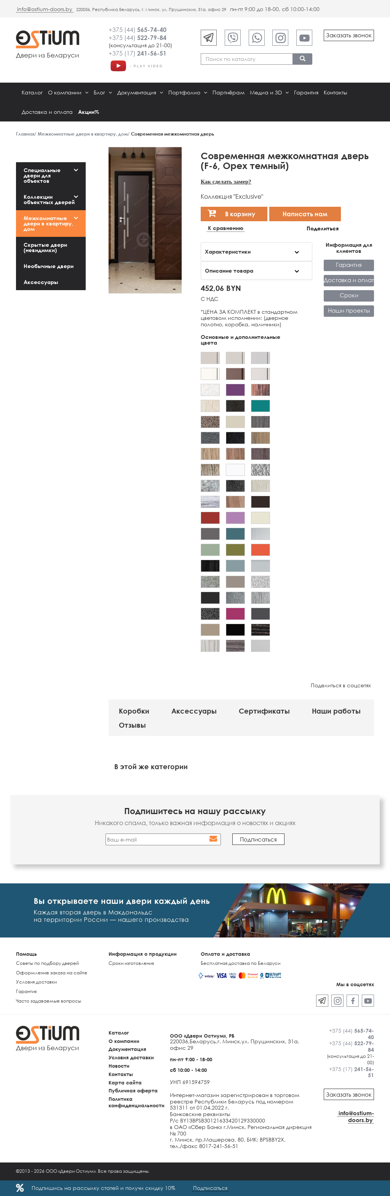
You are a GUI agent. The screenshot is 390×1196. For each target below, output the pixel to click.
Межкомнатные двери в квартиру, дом (48, 223)
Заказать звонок (349, 35)
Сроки (349, 295)
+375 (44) (137, 30)
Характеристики (228, 251)
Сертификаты (264, 711)
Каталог (32, 92)
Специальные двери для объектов (42, 175)
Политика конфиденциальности (137, 1102)
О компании (68, 92)
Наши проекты (349, 310)
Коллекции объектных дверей (49, 199)
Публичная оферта (133, 1090)
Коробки (134, 711)
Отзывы (132, 725)
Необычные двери (49, 266)
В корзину (231, 213)
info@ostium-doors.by (44, 9)
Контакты (335, 92)
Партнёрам (229, 92)
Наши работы (336, 711)
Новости (119, 1066)
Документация (140, 92)
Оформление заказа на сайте (51, 973)
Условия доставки (36, 982)
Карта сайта (125, 1082)
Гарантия (306, 92)
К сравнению (225, 228)
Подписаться (210, 1188)
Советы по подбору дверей (47, 963)
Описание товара (229, 270)
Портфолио (187, 92)
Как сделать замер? (226, 181)
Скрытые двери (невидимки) (45, 247)
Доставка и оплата (47, 112)
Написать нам (305, 214)
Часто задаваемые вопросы (48, 1001)
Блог (103, 92)
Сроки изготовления (131, 963)
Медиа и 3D (269, 92)
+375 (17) (137, 53)
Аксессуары (41, 282)
